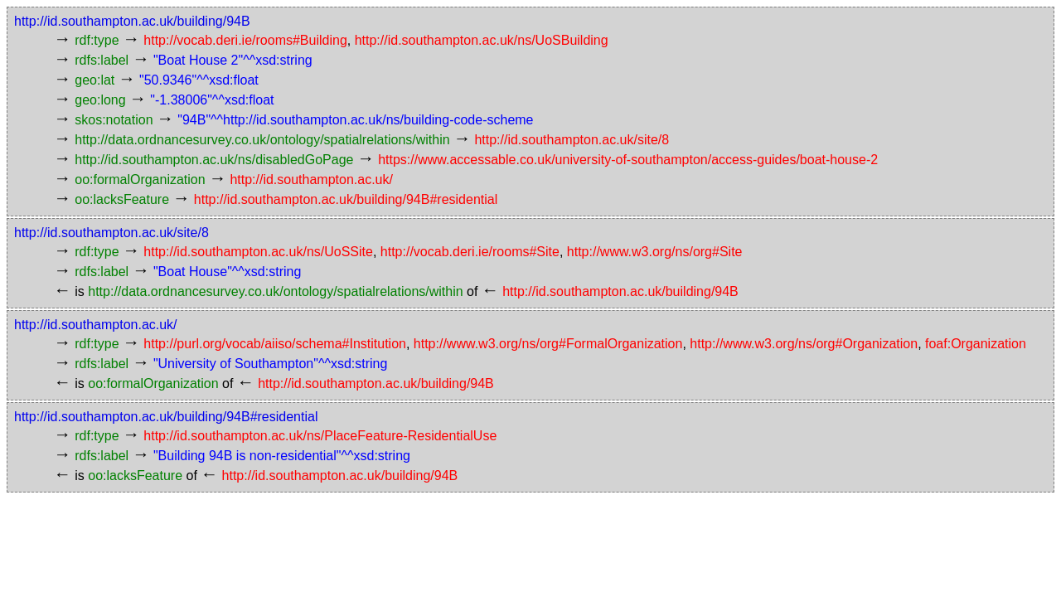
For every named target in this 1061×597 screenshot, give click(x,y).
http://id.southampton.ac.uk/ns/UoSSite (258, 252)
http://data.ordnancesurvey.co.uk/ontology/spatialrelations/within (262, 140)
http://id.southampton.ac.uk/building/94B (132, 21)
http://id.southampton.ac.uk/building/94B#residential (345, 199)
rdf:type (97, 40)
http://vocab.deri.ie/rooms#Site (470, 252)
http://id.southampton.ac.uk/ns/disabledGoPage (214, 160)
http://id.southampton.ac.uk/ (311, 179)
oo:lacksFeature (122, 199)
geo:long (100, 100)
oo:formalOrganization (140, 179)
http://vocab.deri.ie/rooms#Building (244, 40)
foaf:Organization (975, 344)
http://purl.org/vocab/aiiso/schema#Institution (274, 344)
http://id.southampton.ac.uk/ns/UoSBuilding (481, 40)
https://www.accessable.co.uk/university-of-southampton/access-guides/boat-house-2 (628, 160)
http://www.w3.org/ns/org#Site (655, 252)
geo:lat (94, 80)
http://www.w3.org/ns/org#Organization (804, 344)
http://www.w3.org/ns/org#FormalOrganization (548, 344)
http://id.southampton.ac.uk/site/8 (571, 140)
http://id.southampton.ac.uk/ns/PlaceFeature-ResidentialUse (320, 436)
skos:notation (114, 120)
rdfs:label (101, 60)
